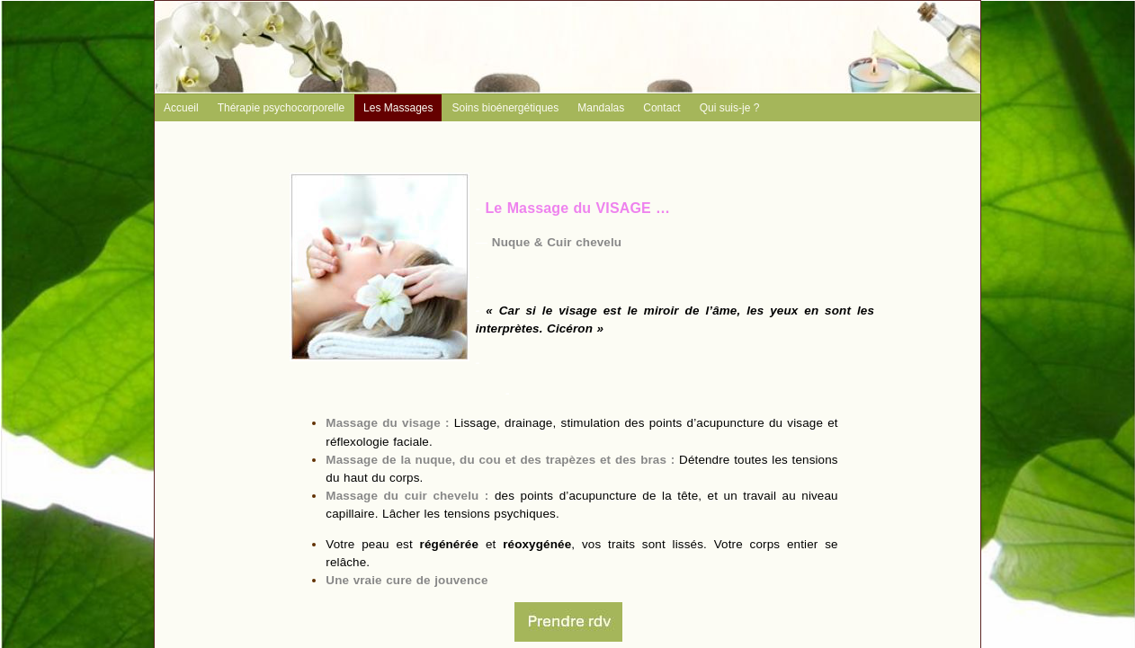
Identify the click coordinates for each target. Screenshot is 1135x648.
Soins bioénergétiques (505, 108)
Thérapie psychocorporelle (281, 108)
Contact (661, 108)
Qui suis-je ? (730, 108)
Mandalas (600, 108)
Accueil (181, 108)
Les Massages (398, 108)
